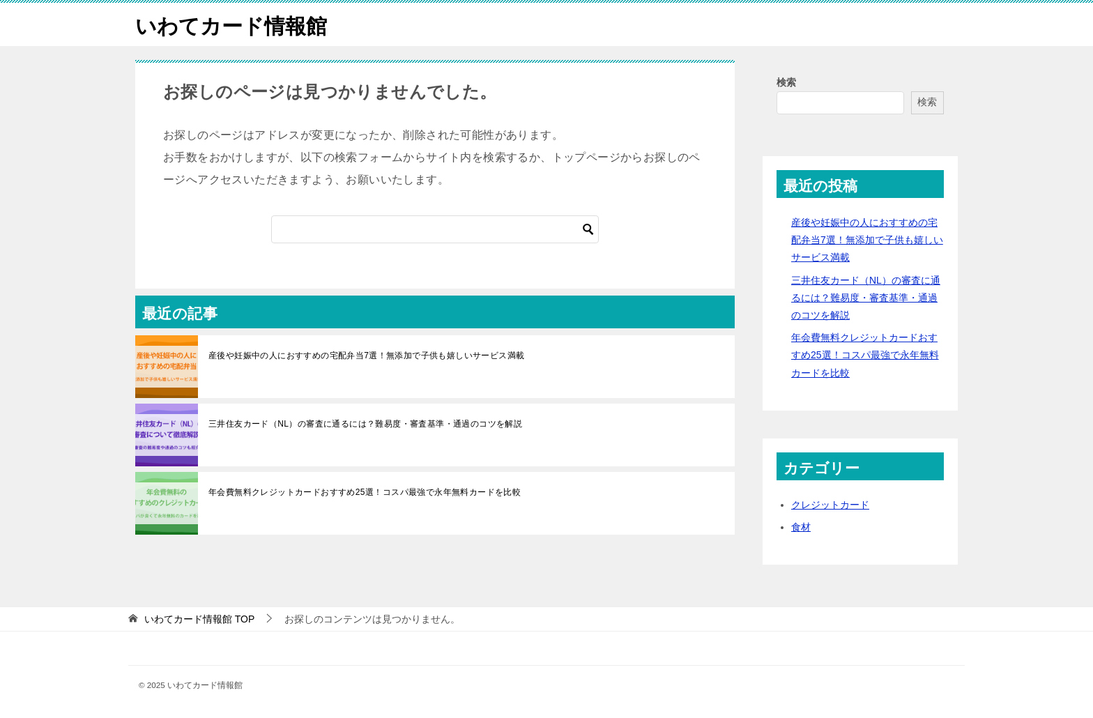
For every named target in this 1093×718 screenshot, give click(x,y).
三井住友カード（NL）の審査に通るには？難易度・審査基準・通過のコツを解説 (365, 423)
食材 (801, 526)
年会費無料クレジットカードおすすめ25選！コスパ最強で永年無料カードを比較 (364, 491)
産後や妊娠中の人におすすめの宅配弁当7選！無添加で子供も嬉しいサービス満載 (366, 355)
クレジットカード (830, 504)
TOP (199, 618)
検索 (786, 81)
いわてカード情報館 (231, 24)
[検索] (435, 229)
